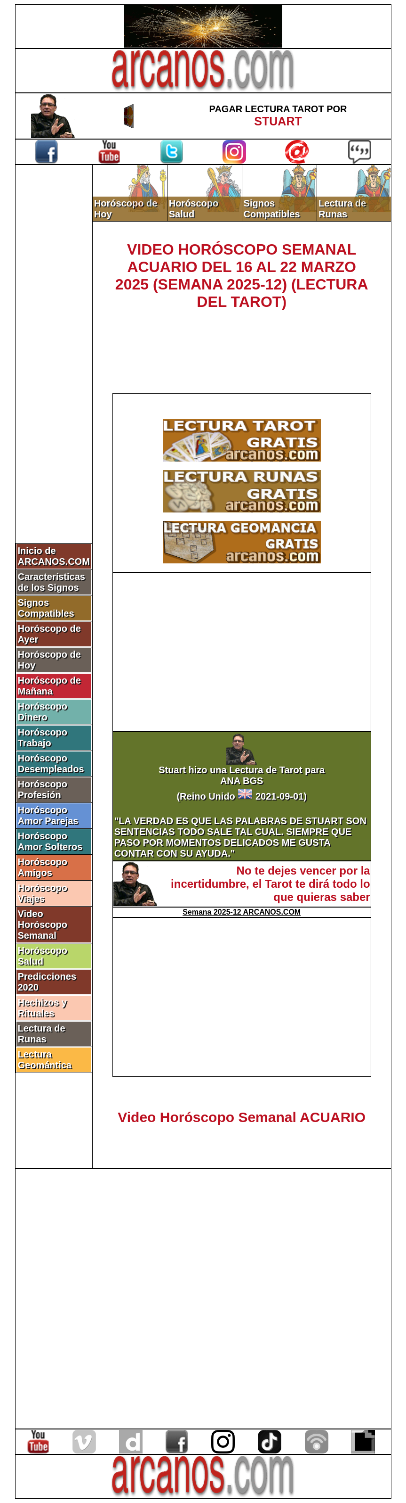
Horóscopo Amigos (43, 867)
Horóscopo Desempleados (51, 763)
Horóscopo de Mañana (49, 685)
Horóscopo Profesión (43, 789)
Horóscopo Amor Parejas (48, 815)
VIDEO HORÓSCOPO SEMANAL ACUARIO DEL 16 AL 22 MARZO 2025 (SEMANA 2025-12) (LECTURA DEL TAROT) (241, 275)
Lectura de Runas (41, 1033)
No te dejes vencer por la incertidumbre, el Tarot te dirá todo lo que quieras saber (270, 883)
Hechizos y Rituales (42, 1007)
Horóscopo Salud (43, 955)
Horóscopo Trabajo (43, 737)
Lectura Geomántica (45, 1059)
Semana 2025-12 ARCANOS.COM (242, 912)
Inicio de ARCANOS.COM (54, 556)
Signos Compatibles (46, 608)
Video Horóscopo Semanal (43, 924)
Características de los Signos (51, 582)
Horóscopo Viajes (43, 893)
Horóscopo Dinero (43, 711)
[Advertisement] (53, 323)
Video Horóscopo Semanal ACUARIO (242, 1117)
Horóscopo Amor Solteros (50, 841)
